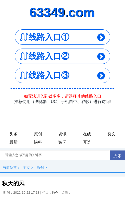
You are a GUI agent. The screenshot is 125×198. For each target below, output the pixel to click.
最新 (13, 142)
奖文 (111, 134)
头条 (13, 134)
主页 (26, 168)
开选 (87, 142)
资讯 (62, 134)
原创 (38, 134)
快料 (38, 142)
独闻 (62, 142)
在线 (87, 134)
